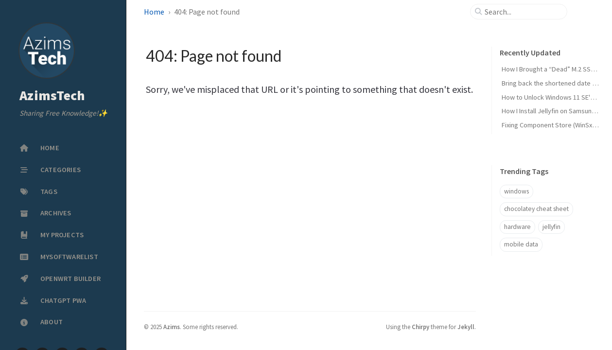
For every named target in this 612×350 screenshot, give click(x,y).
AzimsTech (52, 96)
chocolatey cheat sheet (536, 209)
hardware (517, 227)
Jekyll (465, 327)
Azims (171, 327)
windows (516, 191)
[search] (522, 11)
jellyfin (551, 227)
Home (154, 12)
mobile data (521, 244)
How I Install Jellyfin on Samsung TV (553, 110)
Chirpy (420, 327)
